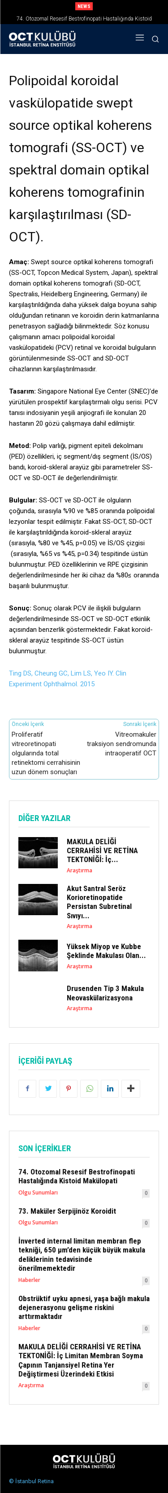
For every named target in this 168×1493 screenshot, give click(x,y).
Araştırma (79, 870)
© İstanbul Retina (31, 1481)
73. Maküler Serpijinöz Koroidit (67, 1211)
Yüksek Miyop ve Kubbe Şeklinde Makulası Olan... (106, 951)
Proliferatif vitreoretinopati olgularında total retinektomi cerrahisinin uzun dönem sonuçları (46, 753)
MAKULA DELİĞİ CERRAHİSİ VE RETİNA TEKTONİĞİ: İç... (102, 850)
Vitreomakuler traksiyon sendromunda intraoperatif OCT (121, 743)
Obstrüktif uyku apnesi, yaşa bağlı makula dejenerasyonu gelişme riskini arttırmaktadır (84, 1307)
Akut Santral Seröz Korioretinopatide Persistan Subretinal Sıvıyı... (99, 902)
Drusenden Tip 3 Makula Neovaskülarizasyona (105, 993)
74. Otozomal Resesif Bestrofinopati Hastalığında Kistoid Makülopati (76, 1176)
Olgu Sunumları (38, 1192)
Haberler (29, 1280)
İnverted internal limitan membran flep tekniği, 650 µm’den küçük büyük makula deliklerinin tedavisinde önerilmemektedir (81, 1254)
